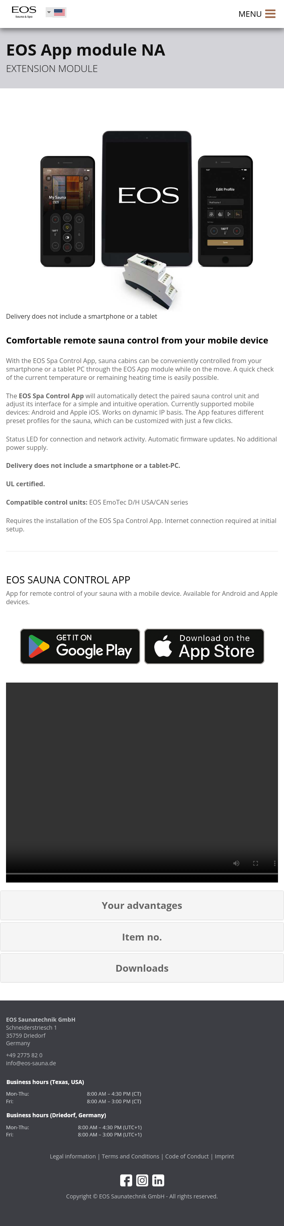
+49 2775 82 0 (24, 1055)
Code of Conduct (187, 1156)
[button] (142, 905)
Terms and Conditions (130, 1156)
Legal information (73, 1156)
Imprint (224, 1156)
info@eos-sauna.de (31, 1063)
